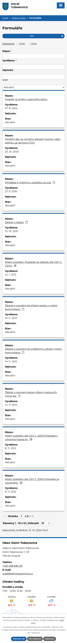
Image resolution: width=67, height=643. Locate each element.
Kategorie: (8, 43)
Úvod (5, 18)
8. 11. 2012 (10, 448)
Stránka (13, 516)
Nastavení (49, 639)
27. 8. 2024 (11, 108)
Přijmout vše (19, 639)
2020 (22, 43)
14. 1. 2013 (10, 274)
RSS (46, 36)
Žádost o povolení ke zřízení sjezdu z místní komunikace (31, 307)
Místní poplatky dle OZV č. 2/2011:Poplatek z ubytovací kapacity (31, 437)
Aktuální (10, 122)
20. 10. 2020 (12, 151)
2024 (34, 43)
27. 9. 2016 (11, 191)
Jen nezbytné (35, 639)
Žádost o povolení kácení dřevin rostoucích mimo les (31, 394)
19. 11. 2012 (11, 318)
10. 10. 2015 (11, 231)
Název (6, 51)
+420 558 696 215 (12, 565)
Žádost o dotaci (16, 222)
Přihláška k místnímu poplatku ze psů (30, 182)
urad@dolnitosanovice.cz (17, 573)
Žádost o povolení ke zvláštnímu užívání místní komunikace (33, 351)
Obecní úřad (18, 18)
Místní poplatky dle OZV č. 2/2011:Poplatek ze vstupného (32, 481)
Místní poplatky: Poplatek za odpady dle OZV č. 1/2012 (33, 264)
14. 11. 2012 (11, 361)
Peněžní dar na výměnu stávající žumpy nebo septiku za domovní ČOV (32, 141)
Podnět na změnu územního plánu (26, 99)
